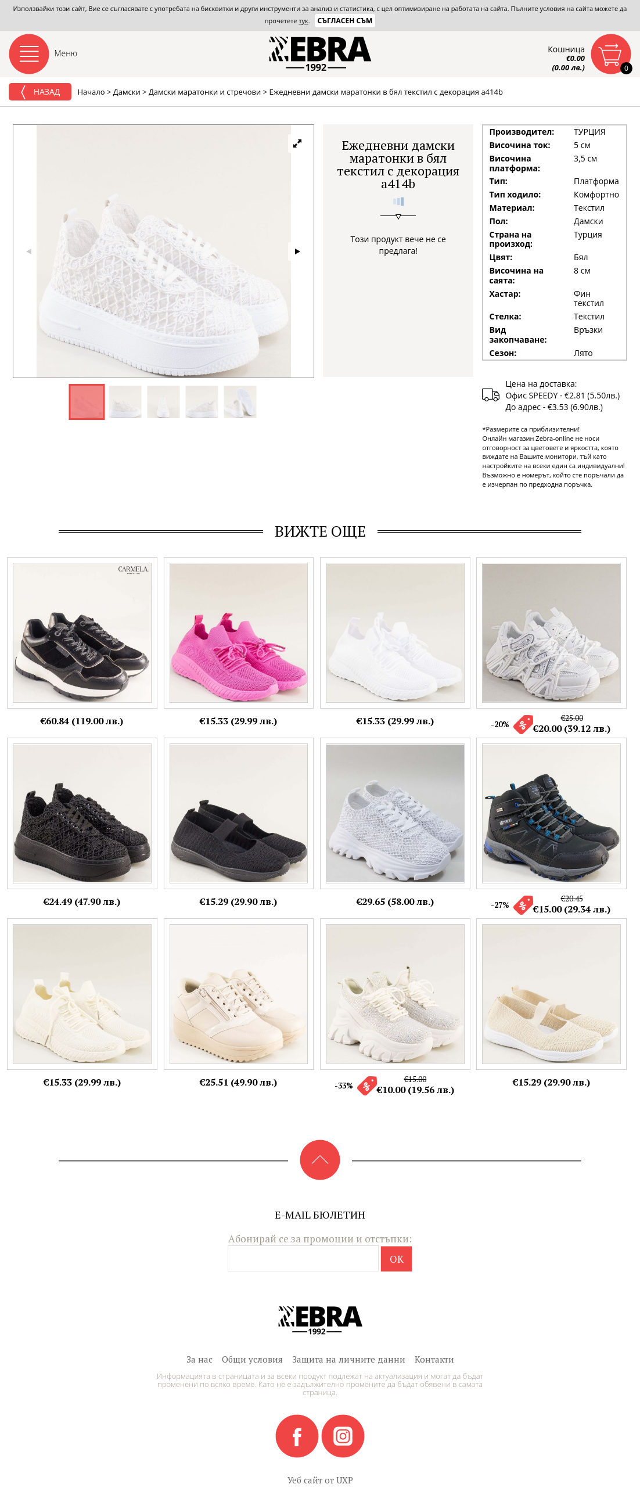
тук (303, 20)
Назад (40, 92)
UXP (344, 1480)
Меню (66, 53)
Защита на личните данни (348, 1359)
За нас (199, 1359)
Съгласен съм (345, 21)
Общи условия (252, 1359)
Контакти (434, 1359)
